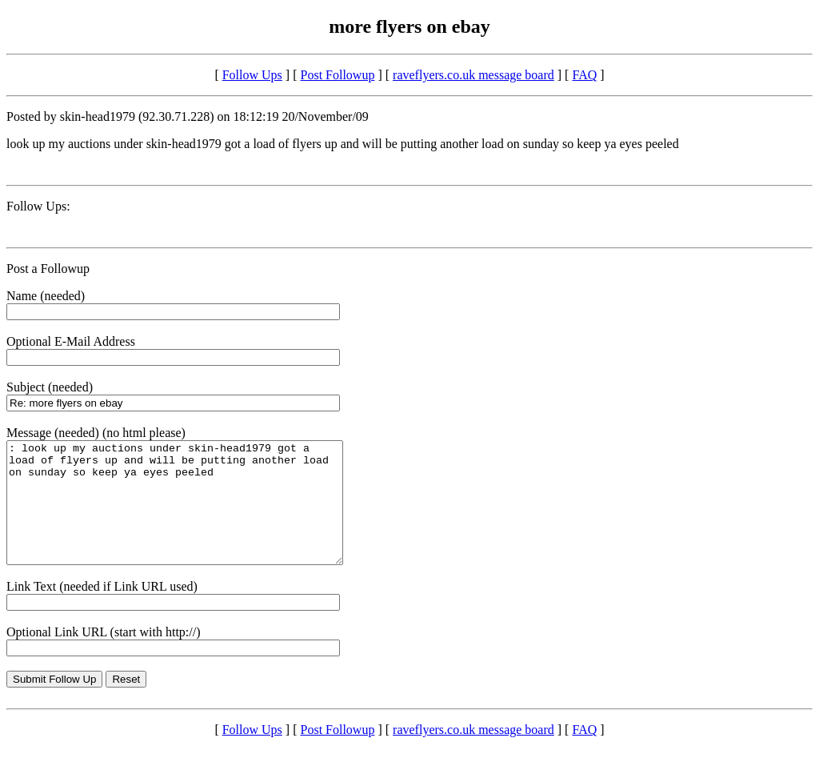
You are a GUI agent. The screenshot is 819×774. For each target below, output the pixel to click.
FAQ (584, 75)
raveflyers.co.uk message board (473, 75)
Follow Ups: (38, 206)
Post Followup (338, 75)
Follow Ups (252, 75)
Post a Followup (48, 268)
